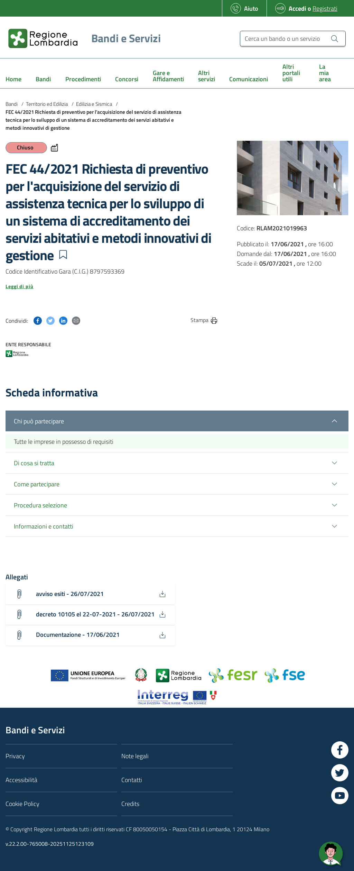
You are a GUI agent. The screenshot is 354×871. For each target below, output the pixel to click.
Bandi (12, 104)
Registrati (325, 8)
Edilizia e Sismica (94, 104)
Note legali (135, 756)
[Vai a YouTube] (339, 795)
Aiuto (251, 8)
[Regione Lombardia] (81, 38)
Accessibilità (21, 780)
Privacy (15, 756)
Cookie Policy (22, 803)
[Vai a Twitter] (339, 772)
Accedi (297, 8)
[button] (62, 254)
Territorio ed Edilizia (47, 104)
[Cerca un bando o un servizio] (293, 38)
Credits (130, 803)
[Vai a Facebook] (339, 750)
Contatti (131, 780)
